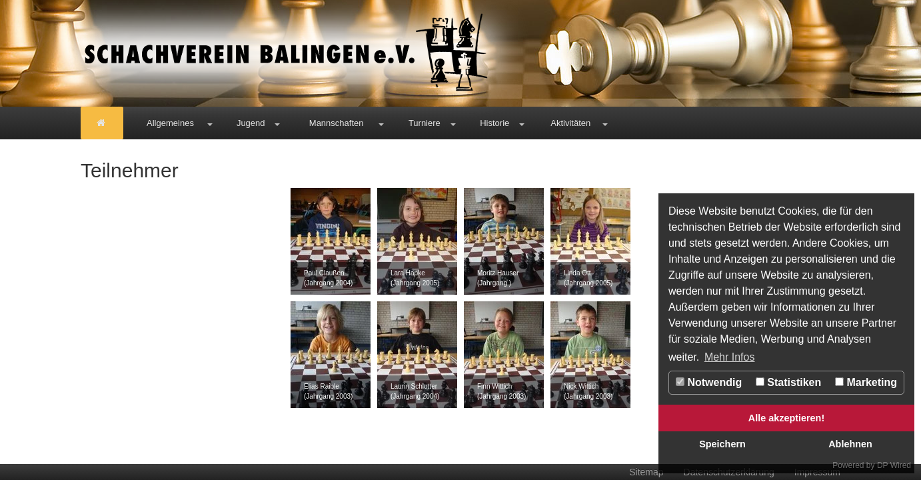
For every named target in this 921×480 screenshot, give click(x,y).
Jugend (251, 123)
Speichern (722, 444)
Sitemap (646, 472)
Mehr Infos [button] (729, 357)
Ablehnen (850, 444)
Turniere (425, 123)
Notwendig (709, 382)
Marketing (866, 382)
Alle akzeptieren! (786, 418)
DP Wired (894, 465)
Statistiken (788, 382)
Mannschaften (336, 123)
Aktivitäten (570, 123)
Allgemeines (170, 123)
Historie (494, 123)
